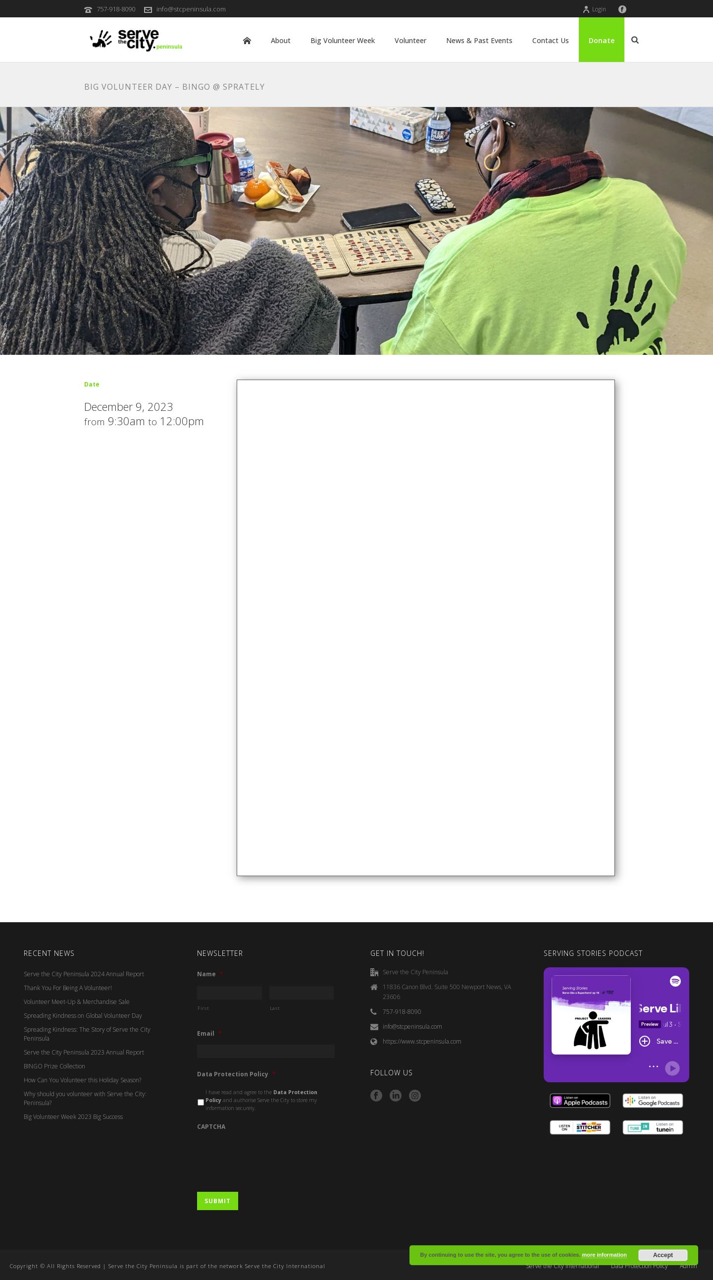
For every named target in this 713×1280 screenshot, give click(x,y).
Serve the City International (562, 1266)
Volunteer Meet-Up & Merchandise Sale (77, 1002)
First (203, 1008)
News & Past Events (479, 40)
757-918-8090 (116, 8)
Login (594, 9)
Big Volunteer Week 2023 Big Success (73, 1117)
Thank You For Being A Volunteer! (68, 988)
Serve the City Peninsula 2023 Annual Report (84, 1052)
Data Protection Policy (236, 1074)
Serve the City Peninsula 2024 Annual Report (84, 974)
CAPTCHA (211, 1127)
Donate (601, 40)
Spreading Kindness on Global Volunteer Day (83, 1015)
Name (210, 974)
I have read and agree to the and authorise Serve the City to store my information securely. (261, 1100)
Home (247, 41)
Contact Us (550, 40)
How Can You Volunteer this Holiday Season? (82, 1080)
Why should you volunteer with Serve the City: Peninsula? (85, 1098)
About (281, 40)
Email (209, 1034)
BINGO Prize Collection (54, 1066)
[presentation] (272, 1156)
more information (604, 1255)
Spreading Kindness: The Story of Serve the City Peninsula (87, 1034)
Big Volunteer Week (342, 40)
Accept (663, 1255)
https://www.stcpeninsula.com (422, 1041)
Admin (688, 1266)
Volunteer (410, 40)
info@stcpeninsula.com (191, 8)
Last (275, 1008)
